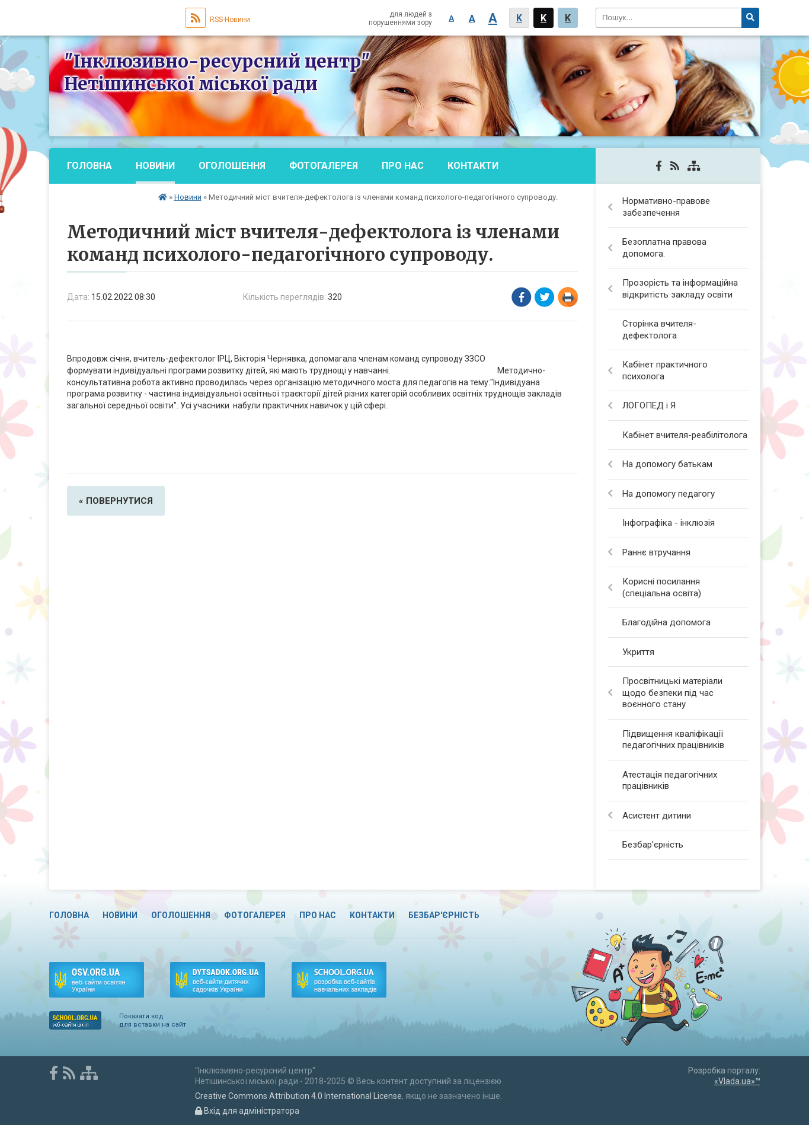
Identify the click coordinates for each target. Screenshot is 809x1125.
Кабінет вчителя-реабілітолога (684, 435)
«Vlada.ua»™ (737, 1081)
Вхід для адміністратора (247, 1111)
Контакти (472, 165)
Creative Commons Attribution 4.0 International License (298, 1096)
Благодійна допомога (666, 622)
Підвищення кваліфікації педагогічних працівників (673, 739)
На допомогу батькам (667, 464)
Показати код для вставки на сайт (152, 1020)
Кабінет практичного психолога (665, 370)
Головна (89, 165)
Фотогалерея (323, 165)
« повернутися (116, 501)
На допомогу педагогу (668, 493)
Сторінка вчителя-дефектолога (659, 329)
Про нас (403, 165)
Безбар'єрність (106, 201)
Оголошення (232, 165)
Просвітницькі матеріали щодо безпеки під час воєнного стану (672, 692)
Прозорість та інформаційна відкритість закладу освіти (680, 288)
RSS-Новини (218, 19)
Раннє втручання (656, 552)
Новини (155, 165)
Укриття (638, 652)
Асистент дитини (656, 815)
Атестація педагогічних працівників (669, 780)
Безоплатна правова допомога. (664, 247)
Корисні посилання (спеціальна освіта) (661, 587)
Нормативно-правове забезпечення (666, 207)
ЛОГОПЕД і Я (649, 405)
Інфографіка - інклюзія (668, 522)
